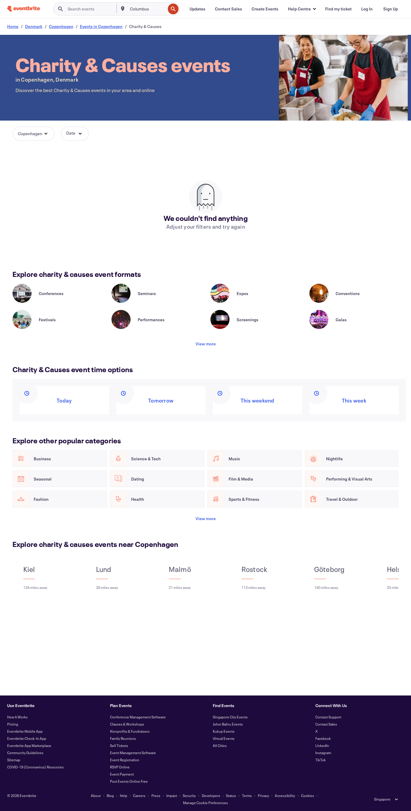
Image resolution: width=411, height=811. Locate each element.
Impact (171, 795)
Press (155, 795)
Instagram (323, 752)
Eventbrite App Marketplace (29, 745)
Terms (247, 795)
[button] (301, 8)
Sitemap (13, 759)
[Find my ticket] (338, 9)
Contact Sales (326, 724)
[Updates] (197, 9)
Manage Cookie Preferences (205, 802)
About (96, 795)
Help (123, 795)
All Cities (220, 745)
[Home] (23, 8)
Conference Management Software (138, 717)
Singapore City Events (230, 717)
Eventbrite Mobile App (25, 731)
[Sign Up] (390, 9)
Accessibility (285, 795)
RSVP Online (120, 767)
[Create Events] (265, 9)
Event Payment (122, 774)
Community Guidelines (25, 752)
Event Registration (124, 759)
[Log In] (366, 9)
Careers (139, 795)
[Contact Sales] (228, 9)
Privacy (263, 795)
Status (231, 795)
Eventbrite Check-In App (26, 738)
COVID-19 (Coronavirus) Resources (35, 767)
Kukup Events (224, 731)
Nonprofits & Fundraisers (130, 731)
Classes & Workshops (127, 724)
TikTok (320, 759)
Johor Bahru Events (228, 724)
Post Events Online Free (129, 781)
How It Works (17, 717)
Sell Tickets (119, 745)
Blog (110, 795)
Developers (211, 795)
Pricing (12, 724)
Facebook (323, 738)
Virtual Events (224, 738)
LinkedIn (322, 745)
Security (189, 795)
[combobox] (147, 9)
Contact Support (328, 717)
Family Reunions (123, 738)
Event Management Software (133, 752)
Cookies (307, 795)
